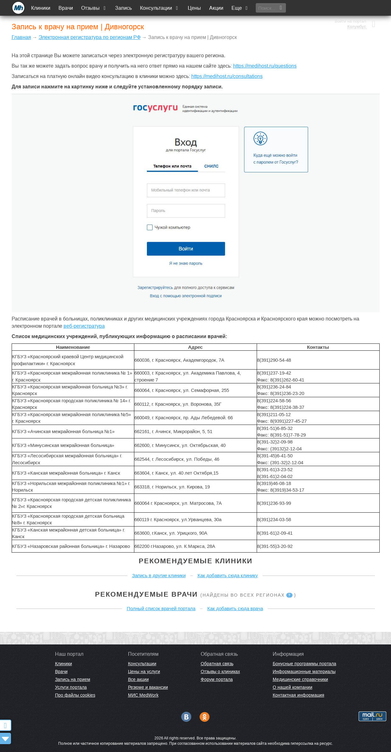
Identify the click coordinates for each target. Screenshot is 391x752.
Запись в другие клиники (159, 575)
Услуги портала (71, 687)
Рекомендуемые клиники (196, 561)
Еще (240, 8)
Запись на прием (72, 679)
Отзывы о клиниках (220, 671)
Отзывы (94, 8)
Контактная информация (298, 695)
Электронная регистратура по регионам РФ (90, 37)
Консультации (160, 8)
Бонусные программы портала (304, 663)
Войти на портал (350, 5)
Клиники (41, 8)
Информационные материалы (304, 671)
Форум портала (217, 679)
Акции (216, 8)
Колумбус (356, 11)
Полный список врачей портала (161, 608)
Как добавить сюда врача (235, 608)
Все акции (138, 679)
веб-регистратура (84, 326)
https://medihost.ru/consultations (227, 76)
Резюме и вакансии (148, 687)
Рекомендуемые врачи (146, 594)
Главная (21, 37)
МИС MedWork (143, 695)
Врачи (66, 8)
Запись (123, 8)
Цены (194, 8)
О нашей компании (292, 687)
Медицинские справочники (300, 679)
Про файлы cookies (75, 695)
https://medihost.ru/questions (265, 66)
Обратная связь (217, 663)
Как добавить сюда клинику (228, 575)
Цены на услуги (144, 671)
